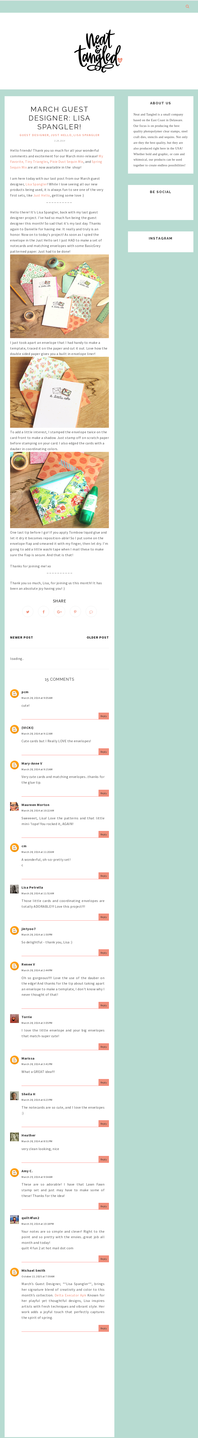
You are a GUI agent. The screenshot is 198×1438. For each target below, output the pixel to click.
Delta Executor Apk (70, 1295)
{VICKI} (28, 728)
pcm (25, 692)
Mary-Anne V (32, 764)
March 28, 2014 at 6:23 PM (37, 1100)
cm (24, 846)
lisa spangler (87, 135)
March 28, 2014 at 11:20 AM (38, 852)
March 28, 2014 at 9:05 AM (37, 698)
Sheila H (28, 1094)
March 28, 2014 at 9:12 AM (37, 734)
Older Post (98, 638)
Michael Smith (33, 1271)
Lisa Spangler (36, 184)
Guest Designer (34, 135)
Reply (104, 716)
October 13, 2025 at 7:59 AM (38, 1276)
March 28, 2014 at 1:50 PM (37, 935)
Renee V (28, 965)
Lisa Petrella (32, 888)
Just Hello (41, 195)
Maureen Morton (35, 805)
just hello (61, 135)
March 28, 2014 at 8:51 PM (37, 1141)
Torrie (27, 1017)
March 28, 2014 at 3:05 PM (37, 1023)
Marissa (28, 1058)
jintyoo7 (29, 929)
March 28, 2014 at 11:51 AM (38, 893)
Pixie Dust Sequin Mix (66, 161)
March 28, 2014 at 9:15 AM (37, 770)
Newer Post (21, 638)
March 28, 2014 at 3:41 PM (37, 1064)
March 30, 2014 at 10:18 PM (38, 1224)
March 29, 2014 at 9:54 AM (37, 1177)
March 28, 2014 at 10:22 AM (38, 811)
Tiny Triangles (36, 161)
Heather (29, 1136)
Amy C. (27, 1171)
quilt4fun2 (30, 1218)
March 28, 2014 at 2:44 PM (37, 971)
